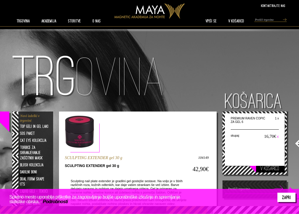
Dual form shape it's (32, 181)
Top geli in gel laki (34, 126)
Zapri (286, 197)
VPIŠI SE (211, 21)
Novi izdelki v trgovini (30, 118)
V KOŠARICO (236, 21)
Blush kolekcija (32, 165)
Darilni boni (28, 172)
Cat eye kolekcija (33, 140)
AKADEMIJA (48, 21)
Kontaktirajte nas (273, 5)
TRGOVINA (23, 21)
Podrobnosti (55, 201)
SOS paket (27, 133)
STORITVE (74, 21)
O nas (97, 21)
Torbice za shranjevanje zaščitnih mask (31, 152)
